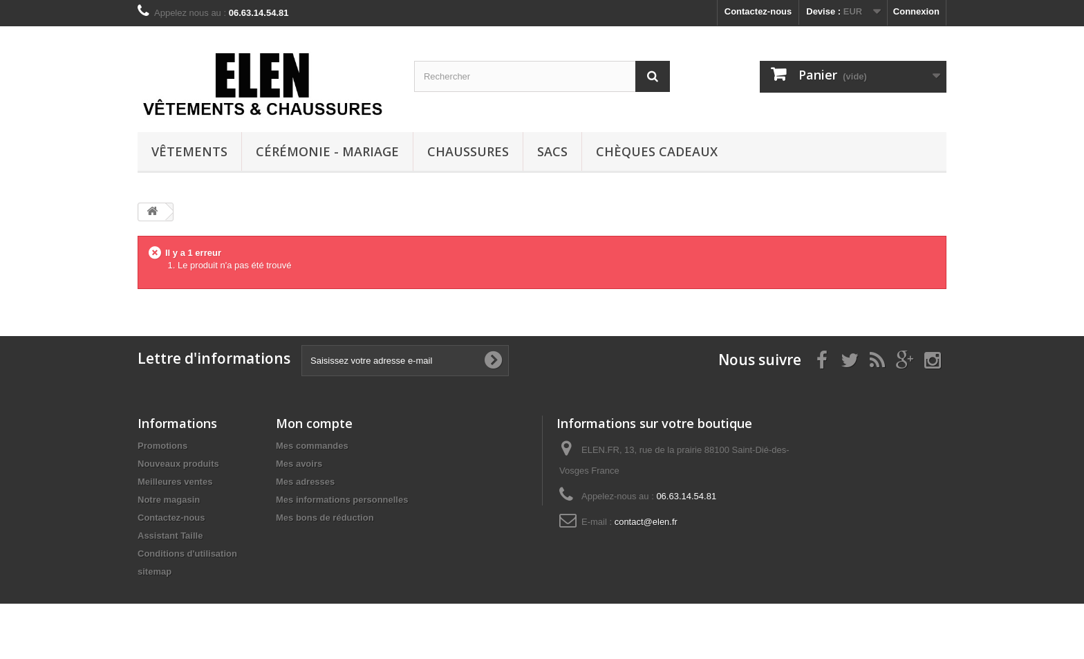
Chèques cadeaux (657, 151)
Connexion (916, 11)
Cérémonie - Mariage (327, 151)
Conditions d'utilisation (187, 553)
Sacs (552, 151)
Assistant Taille (170, 535)
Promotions (162, 445)
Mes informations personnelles (342, 499)
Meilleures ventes (175, 481)
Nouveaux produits (178, 463)
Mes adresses (305, 481)
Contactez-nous (758, 11)
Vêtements (189, 151)
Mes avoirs (299, 463)
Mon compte (314, 423)
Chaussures (468, 151)
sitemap (154, 571)
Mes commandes (312, 445)
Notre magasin (169, 499)
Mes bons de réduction (325, 517)
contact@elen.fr (646, 522)
